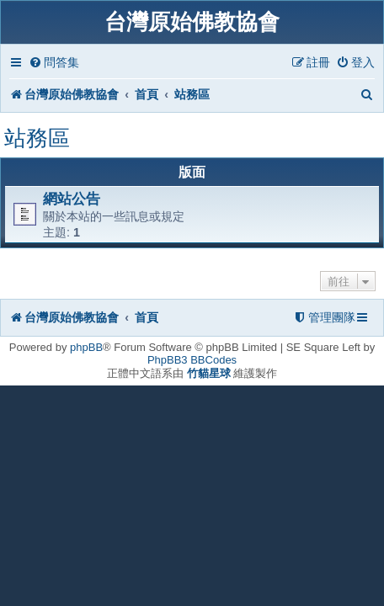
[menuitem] (54, 63)
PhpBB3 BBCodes (192, 360)
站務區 (37, 138)
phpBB (86, 347)
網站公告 (71, 198)
